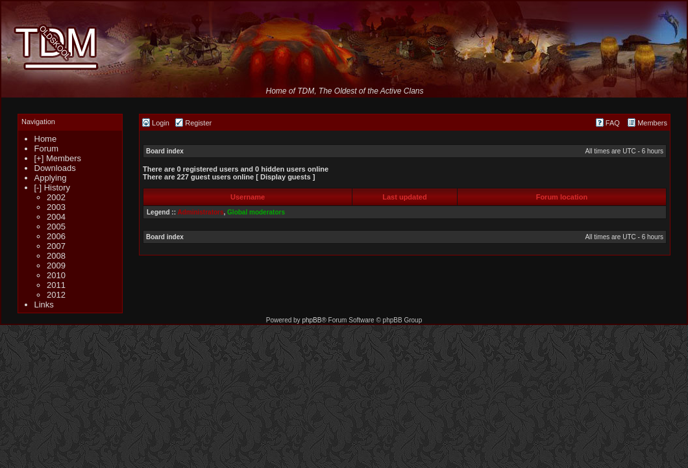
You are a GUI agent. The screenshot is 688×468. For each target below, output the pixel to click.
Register (193, 123)
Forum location (561, 197)
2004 (56, 217)
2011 (56, 285)
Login (155, 123)
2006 (56, 236)
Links (44, 304)
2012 (56, 295)
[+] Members (58, 158)
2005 (56, 226)
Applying (50, 178)
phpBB (311, 320)
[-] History (52, 187)
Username (247, 197)
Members (647, 123)
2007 (56, 246)
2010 (56, 275)
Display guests (285, 177)
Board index (165, 151)
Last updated (404, 197)
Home (45, 139)
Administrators (200, 212)
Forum (46, 148)
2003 (56, 207)
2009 (56, 265)
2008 (56, 256)
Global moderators (256, 212)
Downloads (55, 168)
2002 (56, 197)
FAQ (608, 123)
